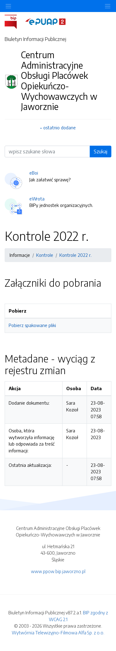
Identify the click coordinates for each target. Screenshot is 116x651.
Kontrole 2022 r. (75, 255)
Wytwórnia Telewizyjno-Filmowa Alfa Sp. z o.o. (58, 632)
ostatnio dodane (59, 127)
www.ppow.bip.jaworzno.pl (58, 571)
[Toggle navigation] (107, 6)
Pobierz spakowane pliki (32, 325)
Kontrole (44, 255)
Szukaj (100, 151)
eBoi (33, 173)
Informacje (20, 255)
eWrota (37, 198)
